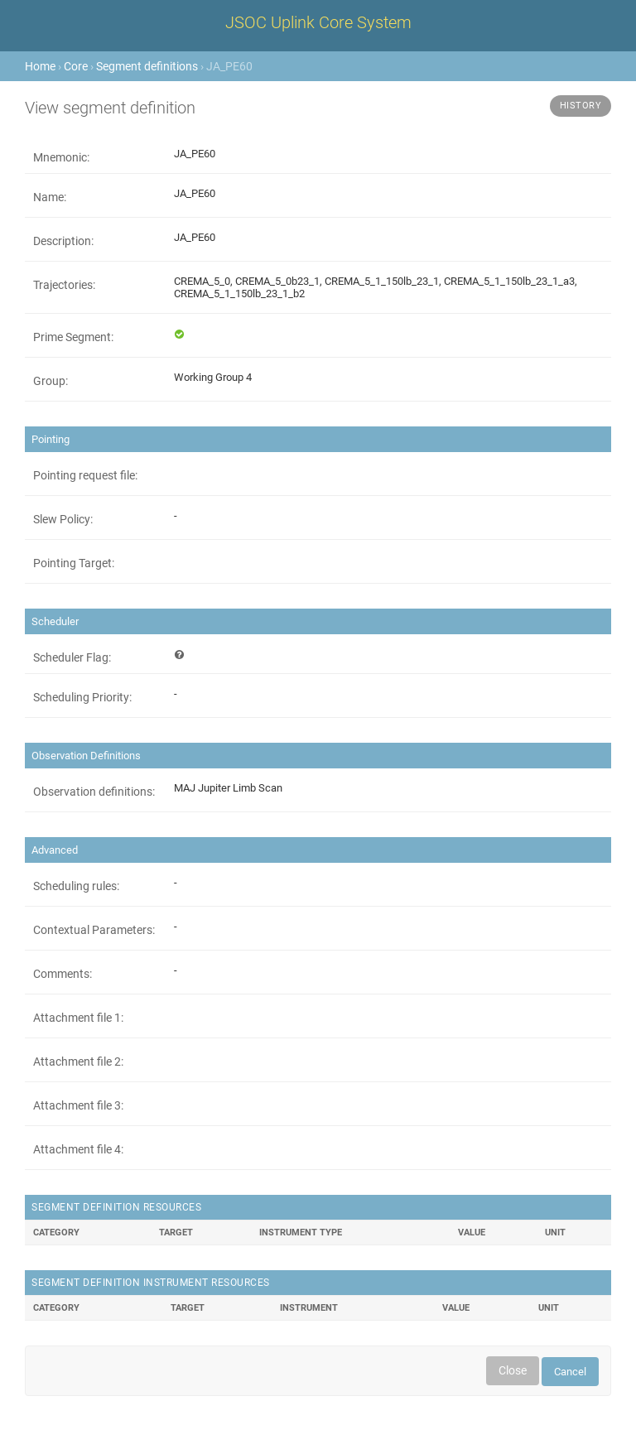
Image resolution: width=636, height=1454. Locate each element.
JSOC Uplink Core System (318, 22)
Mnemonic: (61, 157)
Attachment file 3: (78, 1105)
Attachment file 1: (78, 1017)
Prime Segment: (73, 337)
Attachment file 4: (78, 1149)
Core (76, 66)
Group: (50, 381)
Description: (63, 241)
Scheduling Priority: (82, 697)
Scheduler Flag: (72, 657)
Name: (49, 197)
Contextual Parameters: (94, 929)
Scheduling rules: (76, 886)
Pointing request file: (85, 475)
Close (513, 1370)
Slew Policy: (63, 519)
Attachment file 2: (78, 1061)
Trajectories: (64, 284)
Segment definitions (147, 66)
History (581, 105)
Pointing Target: (73, 563)
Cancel (570, 1371)
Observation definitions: (94, 791)
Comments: (62, 973)
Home (40, 66)
